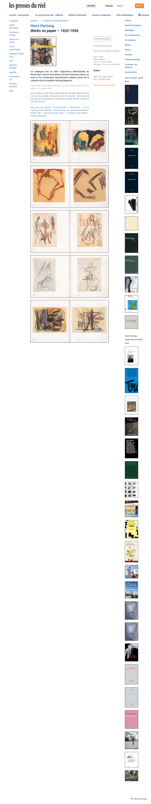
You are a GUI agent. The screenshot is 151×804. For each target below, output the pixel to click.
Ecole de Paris (39, 101)
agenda (12, 72)
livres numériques (14, 48)
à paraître (13, 21)
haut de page (139, 798)
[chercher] (70, 6)
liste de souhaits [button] (102, 39)
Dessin (128, 45)
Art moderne (130, 40)
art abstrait (70, 96)
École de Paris (131, 72)
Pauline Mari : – (59, 113)
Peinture (128, 55)
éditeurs (34, 20)
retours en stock (14, 41)
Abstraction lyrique (64, 99)
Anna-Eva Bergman (38, 116)
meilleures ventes (14, 33)
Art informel (81, 99)
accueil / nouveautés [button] (19, 15)
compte (143, 15)
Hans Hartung (42, 25)
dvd (11, 61)
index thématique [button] (124, 15)
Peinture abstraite (132, 59)
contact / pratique (13, 85)
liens (11, 91)
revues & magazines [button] (101, 15)
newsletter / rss (14, 78)
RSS (139, 6)
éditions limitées (13, 66)
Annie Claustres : (63, 110)
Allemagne (129, 30)
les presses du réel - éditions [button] (49, 15)
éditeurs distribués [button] (77, 15)
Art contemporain (132, 35)
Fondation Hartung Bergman (55, 20)
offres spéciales (13, 26)
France (128, 50)
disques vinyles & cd (16, 55)
